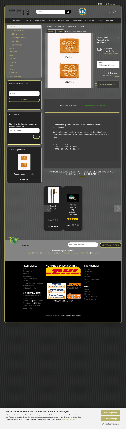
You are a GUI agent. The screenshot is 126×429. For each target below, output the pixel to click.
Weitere (109, 20)
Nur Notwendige (110, 419)
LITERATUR (89, 20)
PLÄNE (100, 20)
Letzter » (60, 31)
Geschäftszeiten (90, 299)
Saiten (11, 55)
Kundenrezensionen (93, 105)
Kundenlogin (111, 4)
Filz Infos (38, 303)
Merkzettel (88, 274)
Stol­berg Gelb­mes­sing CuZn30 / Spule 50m (73, 210)
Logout (86, 281)
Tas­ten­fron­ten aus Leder (24, 174)
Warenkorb (88, 272)
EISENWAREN (40, 20)
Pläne (11, 69)
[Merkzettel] (109, 12)
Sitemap (87, 294)
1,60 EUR (24, 179)
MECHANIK (17, 20)
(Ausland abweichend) (111, 53)
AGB (24, 269)
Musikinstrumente (15, 76)
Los (36, 137)
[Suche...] (68, 12)
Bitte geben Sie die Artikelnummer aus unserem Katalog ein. (23, 125)
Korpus (11, 48)
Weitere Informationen (110, 424)
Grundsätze (27, 305)
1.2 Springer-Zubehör (19, 38)
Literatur (12, 65)
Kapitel (29, 253)
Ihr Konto (87, 269)
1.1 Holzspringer (17, 34)
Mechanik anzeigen (18, 30)
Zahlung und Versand (31, 278)
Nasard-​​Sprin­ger (53, 207)
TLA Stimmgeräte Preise (32, 296)
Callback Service (90, 297)
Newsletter (88, 277)
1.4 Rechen (15, 41)
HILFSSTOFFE (63, 20)
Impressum (27, 276)
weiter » (51, 31)
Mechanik (12, 27)
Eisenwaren (13, 52)
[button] (115, 12)
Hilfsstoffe (12, 59)
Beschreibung (68, 105)
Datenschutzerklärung (69, 419)
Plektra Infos (38, 301)
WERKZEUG (77, 20)
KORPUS (28, 20)
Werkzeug (12, 62)
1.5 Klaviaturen (16, 45)
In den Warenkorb (107, 84)
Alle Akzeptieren (110, 413)
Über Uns (87, 289)
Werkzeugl (74, 253)
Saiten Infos (27, 301)
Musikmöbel (13, 73)
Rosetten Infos (28, 303)
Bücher (82, 253)
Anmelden (24, 100)
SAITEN (52, 20)
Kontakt (87, 292)
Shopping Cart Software (54, 316)
